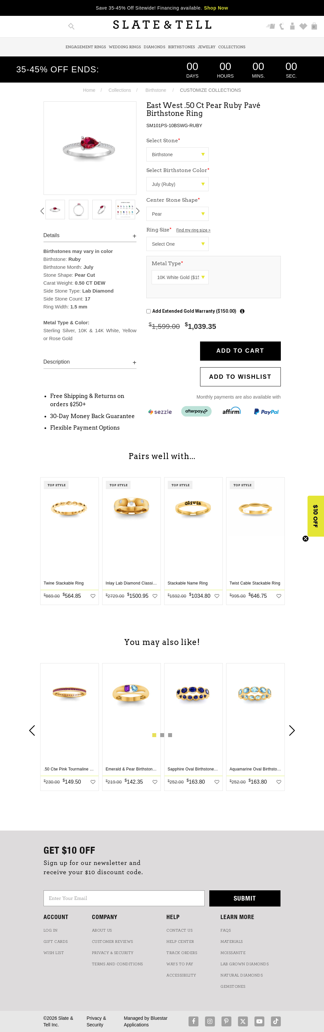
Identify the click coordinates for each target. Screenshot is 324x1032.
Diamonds (154, 47)
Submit (245, 898)
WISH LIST (54, 953)
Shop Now (216, 8)
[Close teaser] (305, 538)
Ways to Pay (179, 964)
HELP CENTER (180, 941)
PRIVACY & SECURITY (113, 953)
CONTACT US (179, 930)
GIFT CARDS (56, 941)
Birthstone (155, 90)
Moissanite (233, 953)
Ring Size (178, 230)
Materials (232, 941)
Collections (232, 47)
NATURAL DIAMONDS (242, 975)
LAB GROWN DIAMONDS (245, 964)
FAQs (226, 930)
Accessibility (181, 975)
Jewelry (207, 47)
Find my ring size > (193, 230)
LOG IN (51, 930)
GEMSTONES (233, 986)
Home (89, 90)
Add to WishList (240, 377)
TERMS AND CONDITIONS (117, 964)
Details (52, 235)
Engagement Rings (86, 47)
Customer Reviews (112, 941)
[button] (316, 516)
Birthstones (181, 47)
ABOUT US (102, 930)
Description (57, 362)
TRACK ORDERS (181, 953)
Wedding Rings (125, 47)
